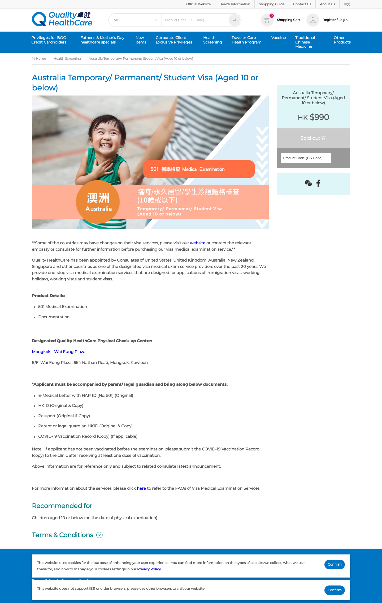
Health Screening (212, 40)
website (197, 243)
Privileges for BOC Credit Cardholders (48, 40)
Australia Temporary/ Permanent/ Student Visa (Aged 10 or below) (141, 58)
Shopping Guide (271, 4)
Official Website (198, 4)
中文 (347, 4)
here (141, 488)
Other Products (342, 40)
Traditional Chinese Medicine (305, 42)
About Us (327, 4)
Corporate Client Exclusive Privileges (174, 40)
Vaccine (278, 38)
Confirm (335, 564)
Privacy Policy (149, 569)
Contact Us (302, 4)
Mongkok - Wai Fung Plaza (58, 351)
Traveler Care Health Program (247, 40)
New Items (141, 40)
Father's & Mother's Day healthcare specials (102, 40)
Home (39, 58)
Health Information (234, 4)
